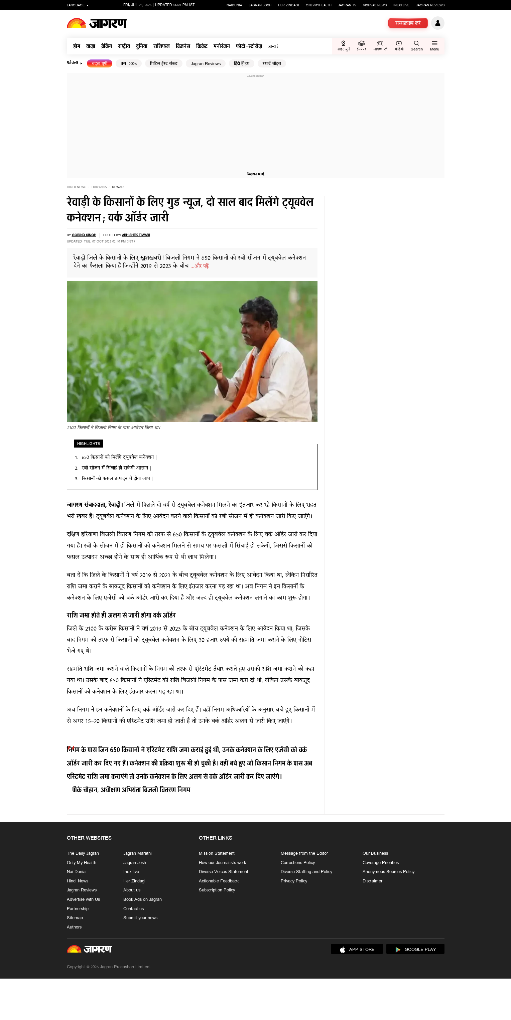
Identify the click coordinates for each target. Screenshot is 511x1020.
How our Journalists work (222, 863)
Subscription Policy (217, 890)
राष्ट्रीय (124, 47)
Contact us (133, 909)
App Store (357, 950)
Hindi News (76, 187)
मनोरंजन (222, 47)
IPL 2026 (129, 64)
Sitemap (75, 918)
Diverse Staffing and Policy (306, 872)
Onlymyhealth (319, 5)
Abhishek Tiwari (136, 235)
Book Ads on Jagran (142, 900)
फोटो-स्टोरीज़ (249, 47)
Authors (74, 927)
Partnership (78, 909)
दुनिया (141, 47)
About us (131, 890)
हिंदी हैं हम (241, 64)
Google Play (415, 950)
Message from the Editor (304, 854)
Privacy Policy (294, 881)
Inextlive (401, 5)
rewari (118, 187)
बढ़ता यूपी (99, 64)
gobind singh (84, 235)
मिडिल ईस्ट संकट (163, 64)
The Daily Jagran (83, 854)
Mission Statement (217, 854)
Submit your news (140, 918)
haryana (99, 187)
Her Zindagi (288, 5)
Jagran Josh (260, 5)
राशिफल (161, 47)
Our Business (375, 854)
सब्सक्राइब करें (408, 23)
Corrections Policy (298, 863)
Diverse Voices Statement (223, 872)
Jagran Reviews (430, 5)
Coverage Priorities (381, 863)
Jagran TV (347, 5)
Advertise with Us (83, 900)
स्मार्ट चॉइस (272, 64)
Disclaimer (372, 881)
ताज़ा (90, 47)
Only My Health (81, 863)
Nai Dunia (76, 872)
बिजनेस (183, 47)
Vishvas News (375, 5)
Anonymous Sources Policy (388, 872)
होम (76, 47)
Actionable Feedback (219, 881)
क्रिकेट (202, 47)
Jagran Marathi (137, 854)
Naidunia (234, 5)
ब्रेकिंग (106, 47)
